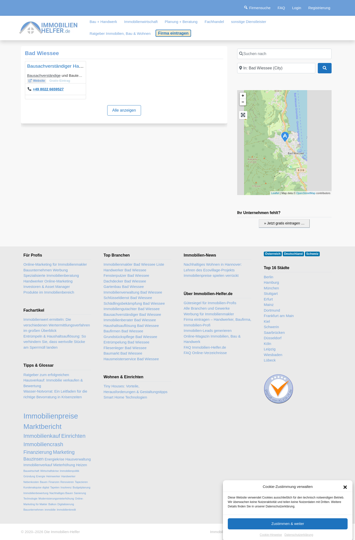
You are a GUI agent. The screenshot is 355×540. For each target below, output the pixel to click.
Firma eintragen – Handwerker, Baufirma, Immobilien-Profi (217, 322)
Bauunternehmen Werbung (45, 270)
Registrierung (319, 8)
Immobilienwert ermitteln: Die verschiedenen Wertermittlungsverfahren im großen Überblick (56, 325)
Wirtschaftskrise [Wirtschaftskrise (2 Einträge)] (49, 470)
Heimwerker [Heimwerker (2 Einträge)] (53, 476)
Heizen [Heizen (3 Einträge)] (81, 465)
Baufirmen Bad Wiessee (123, 331)
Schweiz (312, 254)
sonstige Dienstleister (248, 22)
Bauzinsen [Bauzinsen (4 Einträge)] (33, 459)
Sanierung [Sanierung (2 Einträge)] (80, 493)
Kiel (267, 321)
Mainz (269, 304)
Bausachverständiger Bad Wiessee (132, 314)
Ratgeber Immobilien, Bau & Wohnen (119, 33)
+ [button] (243, 96)
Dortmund (272, 310)
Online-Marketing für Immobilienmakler (55, 264)
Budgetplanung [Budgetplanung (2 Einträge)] (81, 487)
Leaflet (275, 193)
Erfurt (268, 299)
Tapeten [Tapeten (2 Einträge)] (54, 487)
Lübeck (270, 360)
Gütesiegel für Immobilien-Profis (210, 303)
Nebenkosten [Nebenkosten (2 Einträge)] (31, 481)
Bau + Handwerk (103, 22)
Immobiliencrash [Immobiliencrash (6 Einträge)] (43, 444)
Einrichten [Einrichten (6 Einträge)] (73, 436)
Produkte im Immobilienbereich (48, 292)
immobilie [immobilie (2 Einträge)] (50, 509)
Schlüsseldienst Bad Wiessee (128, 298)
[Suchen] (325, 68)
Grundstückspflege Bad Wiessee (130, 337)
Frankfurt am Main (279, 316)
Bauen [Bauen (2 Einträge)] (44, 481)
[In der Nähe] (276, 68)
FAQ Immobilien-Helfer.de (205, 347)
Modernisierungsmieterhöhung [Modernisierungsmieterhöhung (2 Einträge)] (56, 498)
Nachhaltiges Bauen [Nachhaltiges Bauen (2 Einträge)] (61, 493)
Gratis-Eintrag (59, 80)
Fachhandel (214, 22)
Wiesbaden (273, 355)
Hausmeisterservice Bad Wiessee (131, 359)
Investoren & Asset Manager (46, 286)
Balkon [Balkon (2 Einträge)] (52, 504)
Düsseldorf (273, 338)
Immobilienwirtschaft (141, 22)
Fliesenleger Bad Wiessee (125, 348)
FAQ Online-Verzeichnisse (205, 353)
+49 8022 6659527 (48, 89)
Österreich (273, 254)
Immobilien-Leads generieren (207, 330)
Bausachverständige (44, 75)
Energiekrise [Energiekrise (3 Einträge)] (54, 459)
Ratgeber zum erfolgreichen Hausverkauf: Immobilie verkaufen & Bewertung (53, 380)
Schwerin (271, 327)
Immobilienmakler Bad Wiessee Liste (134, 264)
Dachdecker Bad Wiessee (125, 281)
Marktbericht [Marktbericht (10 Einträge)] (42, 426)
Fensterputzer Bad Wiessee (126, 275)
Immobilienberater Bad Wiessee (130, 320)
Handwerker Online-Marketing (47, 281)
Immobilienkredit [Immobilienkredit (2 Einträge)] (66, 509)
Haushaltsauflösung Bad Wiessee (131, 325)
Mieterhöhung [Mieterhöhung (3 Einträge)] (64, 465)
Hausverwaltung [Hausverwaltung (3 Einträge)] (78, 459)
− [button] (243, 102)
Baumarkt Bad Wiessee (123, 353)
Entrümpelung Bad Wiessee (126, 342)
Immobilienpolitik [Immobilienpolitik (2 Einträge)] (69, 470)
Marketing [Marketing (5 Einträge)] (64, 452)
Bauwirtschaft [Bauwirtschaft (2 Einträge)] (31, 470)
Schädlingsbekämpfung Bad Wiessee (134, 303)
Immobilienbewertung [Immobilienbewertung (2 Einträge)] (35, 493)
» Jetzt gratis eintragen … (284, 223)
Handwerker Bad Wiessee (125, 270)
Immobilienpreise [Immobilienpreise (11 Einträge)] (50, 416)
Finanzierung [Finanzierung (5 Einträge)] (37, 452)
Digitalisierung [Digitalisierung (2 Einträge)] (65, 504)
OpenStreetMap (306, 193)
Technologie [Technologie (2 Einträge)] (30, 498)
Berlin (268, 277)
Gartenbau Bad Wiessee (124, 286)
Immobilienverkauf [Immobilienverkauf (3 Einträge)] (37, 465)
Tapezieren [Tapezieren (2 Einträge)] (81, 481)
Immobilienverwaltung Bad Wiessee (133, 292)
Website (39, 80)
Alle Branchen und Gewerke (207, 308)
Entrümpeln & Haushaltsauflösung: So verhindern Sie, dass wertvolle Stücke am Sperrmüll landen (54, 341)
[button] (345, 501)
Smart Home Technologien (125, 397)
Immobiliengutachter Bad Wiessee (132, 309)
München (271, 288)
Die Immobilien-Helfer (62, 532)
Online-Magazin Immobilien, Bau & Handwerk (212, 339)
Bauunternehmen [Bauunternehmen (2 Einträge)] (33, 509)
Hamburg (271, 282)
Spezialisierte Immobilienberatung (51, 275)
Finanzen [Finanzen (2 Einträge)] (54, 481)
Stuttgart (271, 293)
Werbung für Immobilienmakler (209, 314)
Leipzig (270, 349)
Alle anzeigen (124, 110)
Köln (267, 343)
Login (296, 8)
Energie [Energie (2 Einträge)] (40, 476)
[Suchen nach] (284, 54)
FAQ (281, 8)
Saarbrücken (274, 332)
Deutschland (293, 254)
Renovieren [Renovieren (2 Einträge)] (67, 481)
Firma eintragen (173, 33)
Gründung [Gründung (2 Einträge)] (29, 476)
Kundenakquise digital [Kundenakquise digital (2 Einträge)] (36, 487)
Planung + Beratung (181, 22)
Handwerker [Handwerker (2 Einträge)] (68, 476)
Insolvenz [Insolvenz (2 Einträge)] (66, 487)
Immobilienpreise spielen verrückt (211, 275)
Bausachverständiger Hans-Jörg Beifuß (68, 66)
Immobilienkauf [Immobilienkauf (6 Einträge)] (41, 436)
